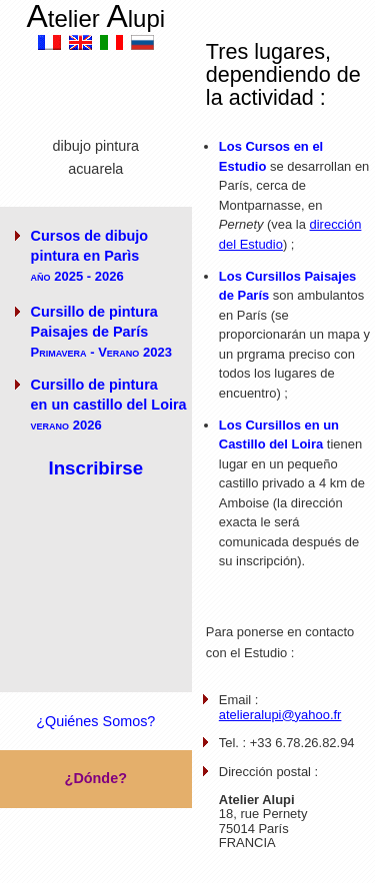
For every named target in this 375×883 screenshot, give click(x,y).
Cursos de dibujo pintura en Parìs (90, 256)
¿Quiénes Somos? (95, 721)
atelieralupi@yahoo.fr (280, 714)
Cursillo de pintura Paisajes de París (101, 332)
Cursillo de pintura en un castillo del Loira (109, 405)
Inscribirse (95, 467)
